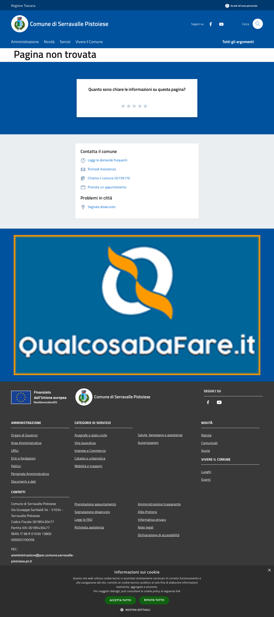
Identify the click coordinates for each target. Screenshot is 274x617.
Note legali (145, 527)
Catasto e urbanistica (89, 458)
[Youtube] (219, 24)
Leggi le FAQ (83, 519)
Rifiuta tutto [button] (154, 600)
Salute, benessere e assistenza (160, 434)
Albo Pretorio (147, 511)
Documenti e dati (23, 481)
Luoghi (206, 471)
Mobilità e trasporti (88, 466)
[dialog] (137, 591)
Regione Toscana (23, 5)
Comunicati (209, 442)
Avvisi (205, 450)
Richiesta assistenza (89, 527)
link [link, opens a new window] (178, 591)
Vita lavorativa (85, 442)
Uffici (15, 450)
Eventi (206, 479)
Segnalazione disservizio (92, 511)
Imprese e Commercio (90, 450)
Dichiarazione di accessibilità (158, 535)
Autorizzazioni (148, 442)
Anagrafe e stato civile (90, 435)
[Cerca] (258, 24)
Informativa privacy (152, 519)
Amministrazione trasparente (159, 504)
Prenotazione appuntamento (95, 504)
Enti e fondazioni (23, 458)
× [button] (269, 570)
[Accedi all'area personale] (241, 6)
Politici (16, 466)
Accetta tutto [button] (120, 600)
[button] (137, 610)
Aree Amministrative (26, 442)
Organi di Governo (24, 435)
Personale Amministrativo (30, 473)
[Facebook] (209, 24)
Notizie (206, 435)
